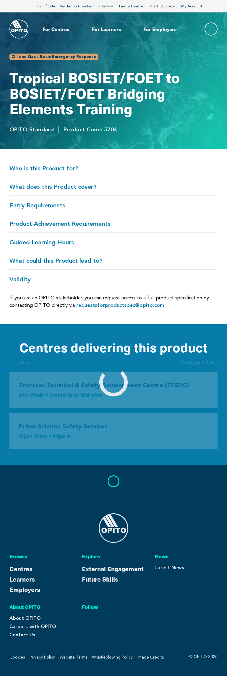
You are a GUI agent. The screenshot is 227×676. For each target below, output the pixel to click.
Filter (18, 362)
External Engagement (113, 568)
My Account (194, 6)
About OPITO (25, 618)
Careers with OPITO (32, 626)
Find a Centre (131, 6)
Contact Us (22, 635)
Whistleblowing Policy (112, 657)
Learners (22, 579)
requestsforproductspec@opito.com (120, 305)
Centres (21, 568)
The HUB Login (162, 6)
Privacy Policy (42, 657)
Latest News (169, 567)
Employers (24, 589)
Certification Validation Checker (65, 6)
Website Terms (73, 657)
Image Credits (150, 657)
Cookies (17, 657)
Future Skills (100, 579)
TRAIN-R (106, 6)
